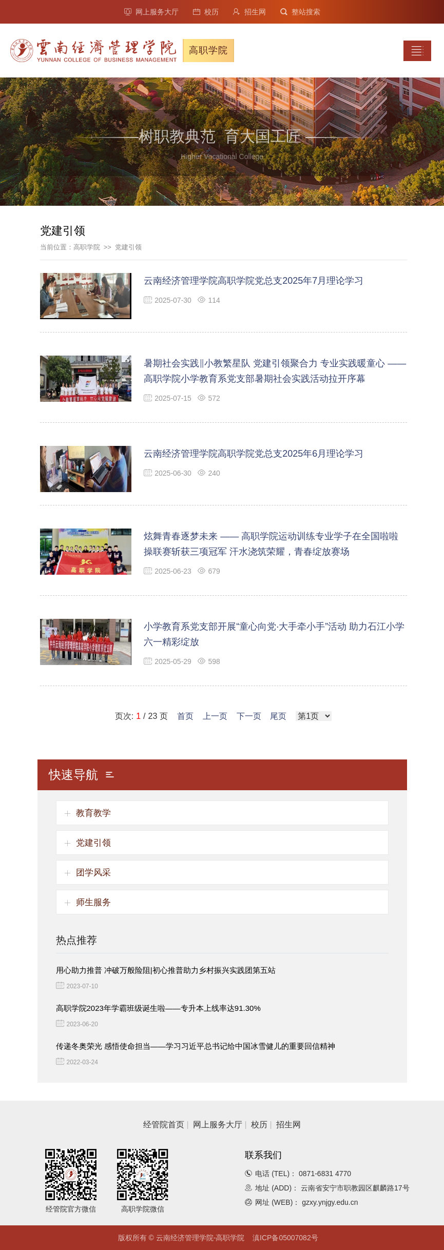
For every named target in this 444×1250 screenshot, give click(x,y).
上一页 (215, 716)
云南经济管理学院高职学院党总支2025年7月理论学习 (253, 281)
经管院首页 (163, 1124)
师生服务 (93, 902)
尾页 (278, 716)
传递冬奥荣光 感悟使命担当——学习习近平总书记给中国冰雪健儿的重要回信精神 (195, 1046)
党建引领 (128, 247)
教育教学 (93, 813)
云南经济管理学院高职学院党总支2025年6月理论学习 (253, 453)
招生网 (249, 12)
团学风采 (93, 872)
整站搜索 (300, 12)
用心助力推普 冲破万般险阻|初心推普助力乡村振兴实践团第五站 (166, 970)
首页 (185, 716)
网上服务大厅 (151, 12)
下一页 (249, 716)
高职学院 (86, 247)
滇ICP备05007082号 (285, 1238)
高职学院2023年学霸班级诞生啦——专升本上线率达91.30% (158, 1008)
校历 (206, 12)
